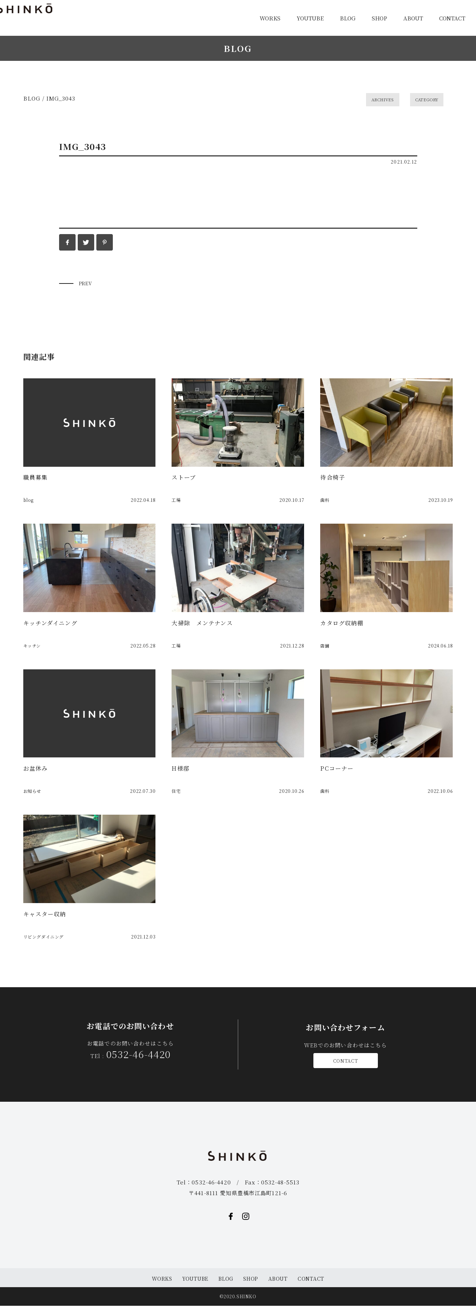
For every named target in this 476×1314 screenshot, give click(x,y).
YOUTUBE (310, 18)
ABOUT (413, 18)
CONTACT (452, 18)
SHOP (379, 18)
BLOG (348, 18)
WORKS (270, 18)
